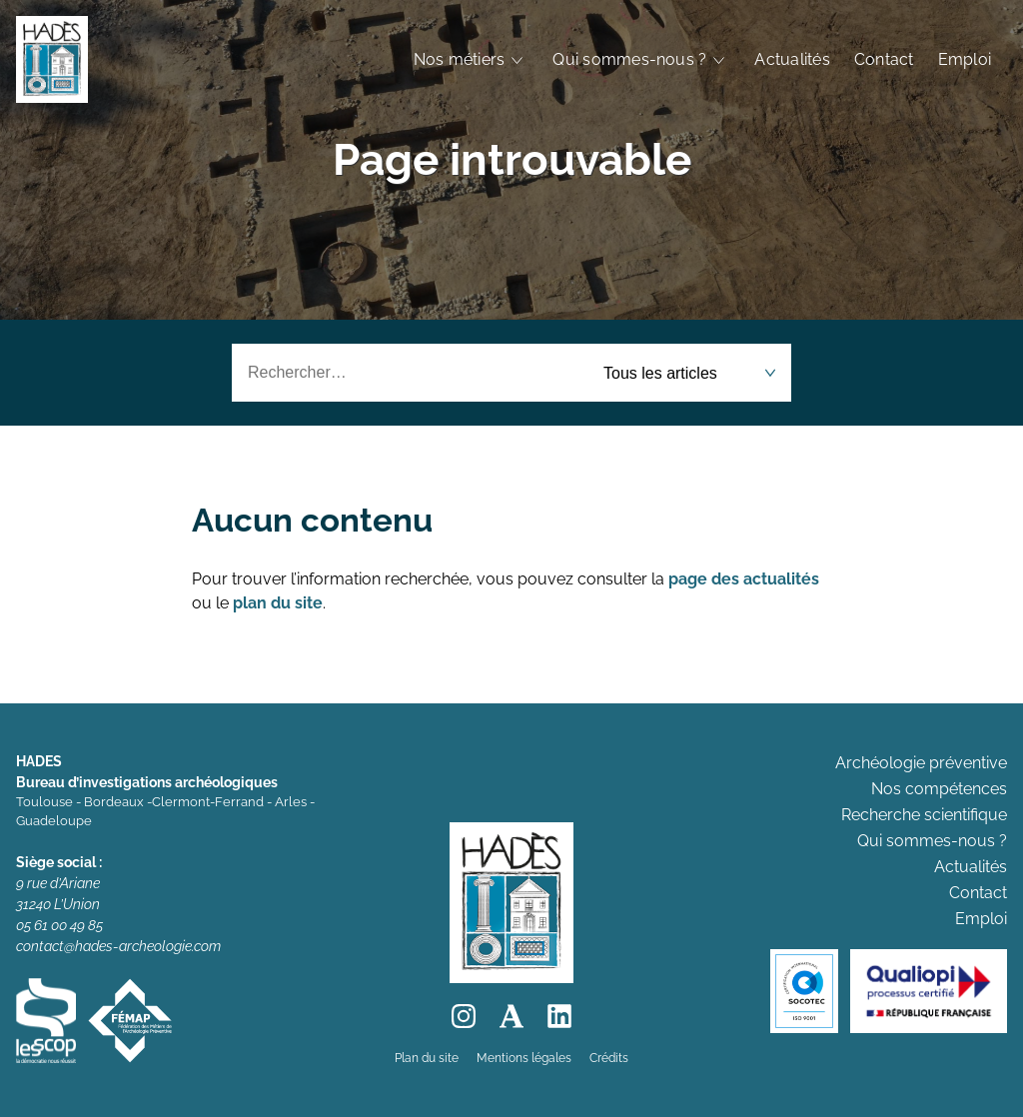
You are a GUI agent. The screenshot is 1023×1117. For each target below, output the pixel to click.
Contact (884, 59)
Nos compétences (939, 788)
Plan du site (427, 1058)
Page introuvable (512, 159)
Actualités (791, 59)
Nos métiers (460, 59)
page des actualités (743, 578)
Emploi (964, 59)
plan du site (278, 602)
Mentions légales (524, 1058)
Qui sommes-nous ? (629, 59)
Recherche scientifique (924, 814)
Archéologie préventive (921, 762)
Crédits (608, 1058)
